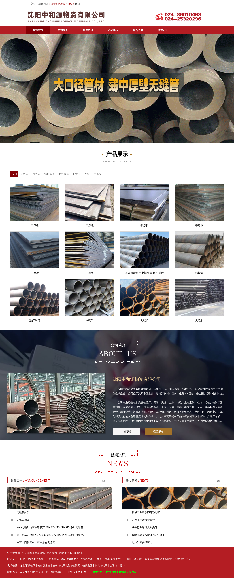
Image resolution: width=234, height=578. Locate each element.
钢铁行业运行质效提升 (144, 527)
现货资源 (138, 30)
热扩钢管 (64, 174)
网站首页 (38, 30)
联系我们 (163, 30)
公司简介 (63, 30)
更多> (104, 480)
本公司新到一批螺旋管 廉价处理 (144, 272)
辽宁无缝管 (13, 552)
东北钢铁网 (73, 565)
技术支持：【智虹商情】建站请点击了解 (114, 572)
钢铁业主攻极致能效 (143, 519)
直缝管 (36, 174)
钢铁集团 (87, 565)
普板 (87, 174)
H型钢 (76, 174)
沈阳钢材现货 (117, 565)
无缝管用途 (23, 519)
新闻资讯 (88, 30)
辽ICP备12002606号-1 (76, 572)
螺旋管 (199, 272)
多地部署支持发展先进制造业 (148, 534)
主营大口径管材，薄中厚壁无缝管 (36, 542)
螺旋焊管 (49, 174)
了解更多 (126, 431)
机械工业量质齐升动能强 (146, 512)
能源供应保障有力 (142, 542)
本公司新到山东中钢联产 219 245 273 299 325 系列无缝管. (50, 527)
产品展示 (113, 30)
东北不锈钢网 (27, 565)
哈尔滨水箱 (43, 565)
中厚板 (97, 174)
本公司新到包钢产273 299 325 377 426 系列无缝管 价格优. (50, 534)
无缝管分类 (23, 512)
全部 (14, 174)
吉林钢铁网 (58, 565)
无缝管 (24, 174)
